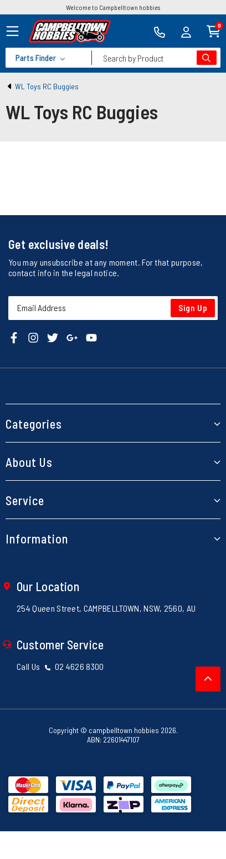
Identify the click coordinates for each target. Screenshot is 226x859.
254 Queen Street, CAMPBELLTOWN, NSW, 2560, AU (106, 608)
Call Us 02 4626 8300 (60, 666)
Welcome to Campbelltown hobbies (113, 7)
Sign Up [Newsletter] (193, 308)
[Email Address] (113, 308)
